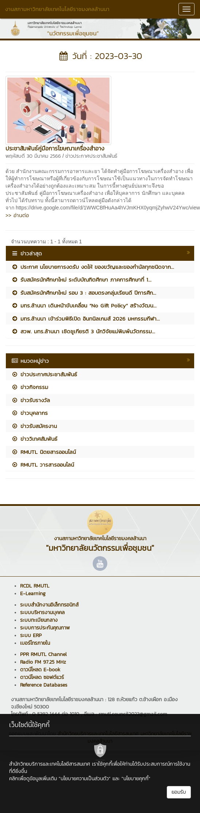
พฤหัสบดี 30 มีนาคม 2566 (33, 156)
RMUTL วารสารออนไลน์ (42, 464)
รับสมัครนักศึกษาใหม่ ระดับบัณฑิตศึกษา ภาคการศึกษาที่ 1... (81, 279)
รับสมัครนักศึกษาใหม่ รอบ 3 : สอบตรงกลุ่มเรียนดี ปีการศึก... (83, 292)
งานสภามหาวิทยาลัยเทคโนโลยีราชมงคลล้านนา (57, 9)
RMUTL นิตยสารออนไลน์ (43, 452)
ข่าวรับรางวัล (30, 400)
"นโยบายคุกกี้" (136, 778)
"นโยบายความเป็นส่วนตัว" (85, 778)
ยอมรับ (179, 792)
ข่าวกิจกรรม (29, 387)
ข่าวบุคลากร (29, 413)
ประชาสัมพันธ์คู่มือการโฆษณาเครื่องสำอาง (54, 148)
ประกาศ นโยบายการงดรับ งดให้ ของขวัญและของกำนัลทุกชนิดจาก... (92, 267)
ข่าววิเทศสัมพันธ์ (34, 439)
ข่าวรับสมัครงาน (34, 426)
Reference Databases (43, 685)
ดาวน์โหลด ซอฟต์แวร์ (42, 677)
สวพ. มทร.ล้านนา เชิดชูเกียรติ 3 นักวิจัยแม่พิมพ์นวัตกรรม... (83, 331)
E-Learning (33, 593)
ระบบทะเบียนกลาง (39, 620)
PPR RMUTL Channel (43, 654)
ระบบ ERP (31, 635)
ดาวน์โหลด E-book (40, 669)
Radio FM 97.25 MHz (43, 662)
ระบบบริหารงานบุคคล (42, 612)
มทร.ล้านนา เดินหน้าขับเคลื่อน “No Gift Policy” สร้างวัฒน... (84, 305)
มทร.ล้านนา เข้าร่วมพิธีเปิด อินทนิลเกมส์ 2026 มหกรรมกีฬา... (85, 318)
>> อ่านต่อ (17, 215)
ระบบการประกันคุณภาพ (45, 628)
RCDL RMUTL (34, 586)
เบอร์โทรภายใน (35, 643)
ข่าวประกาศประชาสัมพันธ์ (91, 156)
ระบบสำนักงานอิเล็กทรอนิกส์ (49, 605)
